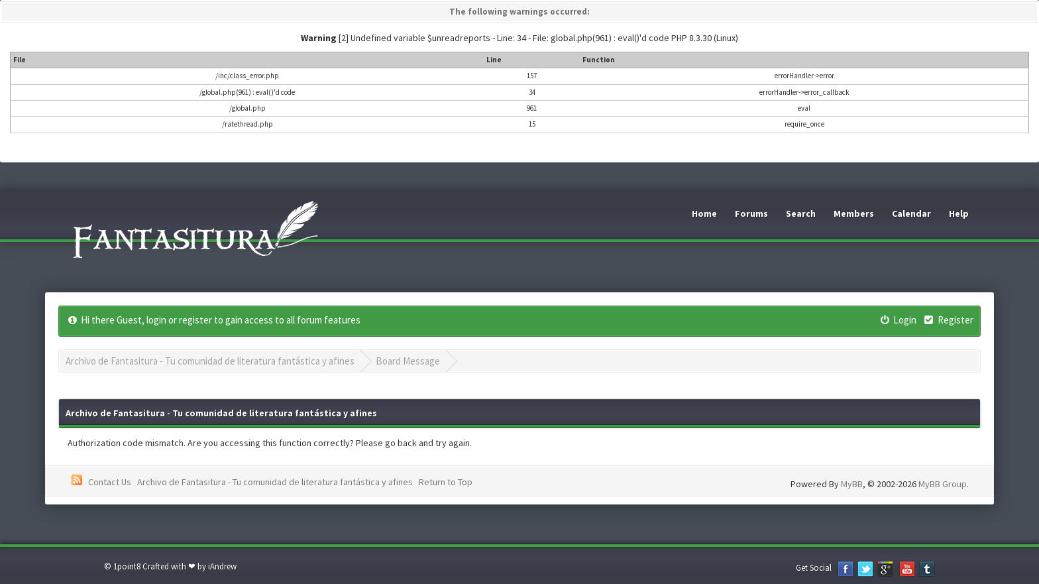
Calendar (911, 213)
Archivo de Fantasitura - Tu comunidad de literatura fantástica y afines (210, 361)
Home (704, 213)
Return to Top (445, 482)
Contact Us (109, 482)
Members (854, 213)
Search (801, 213)
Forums (751, 213)
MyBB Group (942, 484)
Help (959, 213)
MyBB (852, 484)
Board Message (408, 361)
